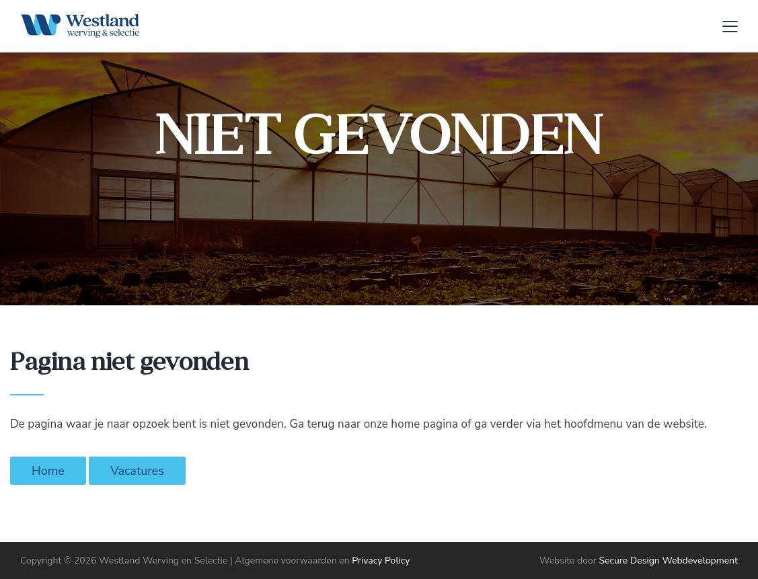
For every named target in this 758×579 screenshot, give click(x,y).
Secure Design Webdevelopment (668, 560)
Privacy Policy (381, 560)
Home (48, 471)
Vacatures (137, 471)
